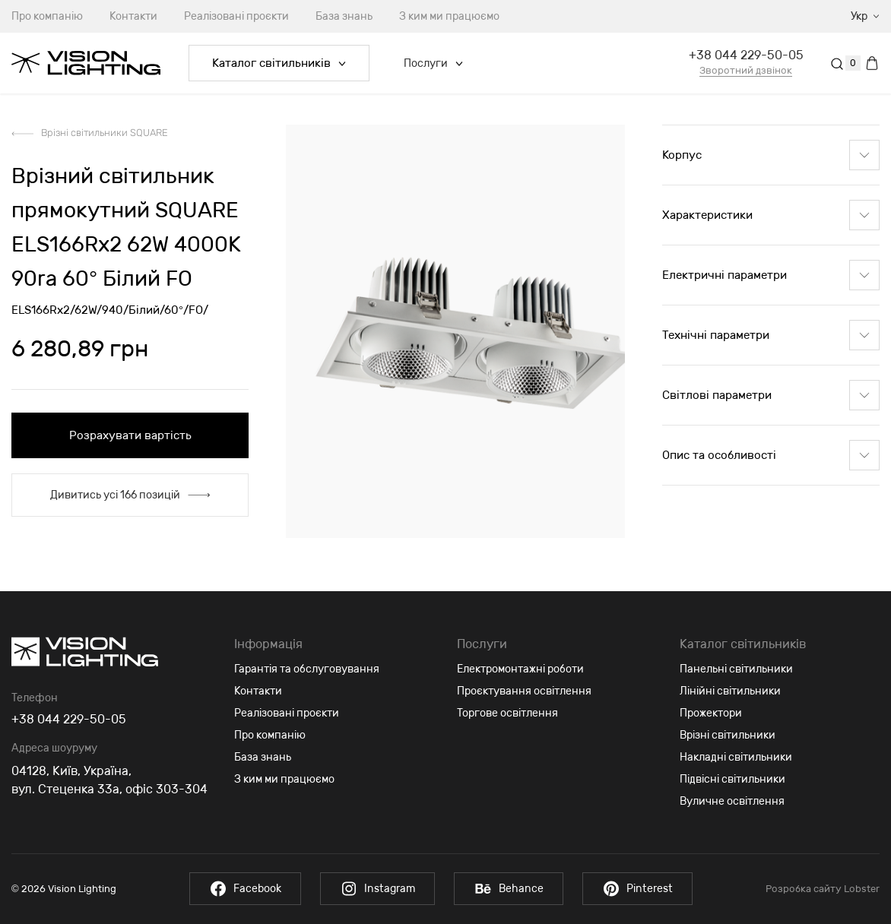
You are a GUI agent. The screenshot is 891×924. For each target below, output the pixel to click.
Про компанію (270, 735)
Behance (509, 888)
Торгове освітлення (507, 713)
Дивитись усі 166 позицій (130, 495)
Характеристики (771, 215)
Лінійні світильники (730, 691)
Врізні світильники (727, 735)
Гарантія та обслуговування (306, 669)
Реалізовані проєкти (236, 16)
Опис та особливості (771, 455)
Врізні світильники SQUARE (104, 132)
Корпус (771, 155)
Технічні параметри (771, 335)
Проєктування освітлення (524, 691)
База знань (344, 16)
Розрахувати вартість (130, 435)
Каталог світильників (279, 63)
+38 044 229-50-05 (746, 55)
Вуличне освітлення (732, 801)
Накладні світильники (736, 757)
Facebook (245, 888)
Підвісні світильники (732, 779)
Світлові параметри (771, 395)
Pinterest (637, 888)
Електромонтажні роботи (520, 669)
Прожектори (711, 713)
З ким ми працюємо (449, 16)
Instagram (377, 888)
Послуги (433, 63)
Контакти (133, 16)
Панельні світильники (736, 669)
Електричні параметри (771, 275)
